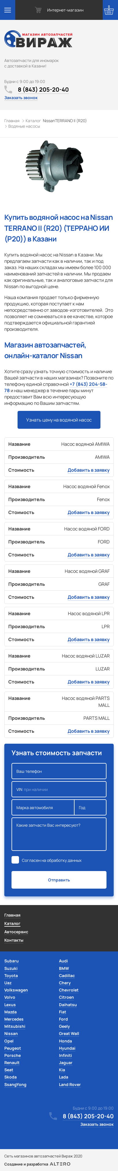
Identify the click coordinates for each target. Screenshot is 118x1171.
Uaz (8, 982)
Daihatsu (68, 1004)
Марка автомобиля (43, 807)
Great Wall (69, 1033)
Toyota (11, 975)
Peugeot (12, 1048)
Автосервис (16, 931)
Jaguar (66, 1062)
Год (90, 807)
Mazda (10, 1012)
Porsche (12, 1055)
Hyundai (67, 1048)
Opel (9, 1041)
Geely (64, 1026)
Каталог (12, 923)
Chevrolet (69, 990)
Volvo (9, 997)
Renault (12, 1062)
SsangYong (15, 1084)
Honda (65, 1041)
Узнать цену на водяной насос (59, 420)
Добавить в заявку (89, 470)
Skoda (10, 1077)
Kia (62, 1069)
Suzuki (11, 968)
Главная (12, 915)
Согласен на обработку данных (51, 860)
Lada (63, 1077)
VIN (59, 789)
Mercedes (14, 1019)
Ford (63, 1019)
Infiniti (65, 1055)
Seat (8, 1069)
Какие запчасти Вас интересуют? (59, 834)
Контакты (13, 940)
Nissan (11, 1033)
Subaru (11, 961)
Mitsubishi (14, 1026)
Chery (65, 982)
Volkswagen (16, 990)
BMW (64, 968)
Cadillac (67, 975)
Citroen (66, 997)
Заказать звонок (21, 97)
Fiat (62, 1012)
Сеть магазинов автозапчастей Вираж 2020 (43, 1156)
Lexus (10, 1004)
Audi (63, 961)
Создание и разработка (37, 1164)
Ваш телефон (59, 771)
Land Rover (70, 1084)
